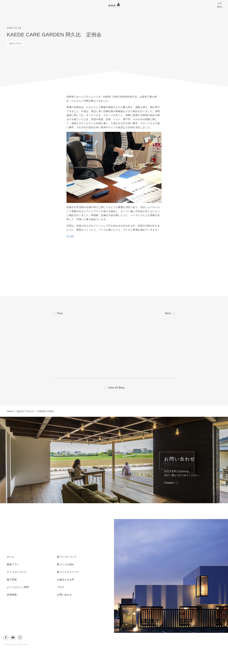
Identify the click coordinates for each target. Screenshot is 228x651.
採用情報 (12, 594)
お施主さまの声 (65, 579)
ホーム (10, 556)
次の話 (70, 236)
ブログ (60, 587)
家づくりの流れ (65, 564)
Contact (169, 483)
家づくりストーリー (68, 572)
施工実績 (12, 579)
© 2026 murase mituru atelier (15, 644)
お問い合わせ (64, 594)
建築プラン (13, 564)
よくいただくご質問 (18, 587)
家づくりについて (67, 556)
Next (168, 313)
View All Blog (116, 387)
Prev (60, 313)
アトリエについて (16, 572)
